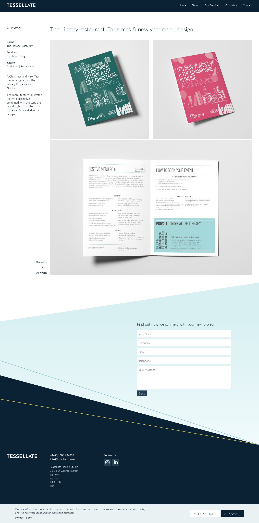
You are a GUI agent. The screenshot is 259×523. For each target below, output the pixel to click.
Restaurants (27, 66)
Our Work (231, 5)
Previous (41, 262)
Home (182, 5)
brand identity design (23, 112)
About (195, 5)
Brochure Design (17, 56)
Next (44, 267)
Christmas (13, 66)
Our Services (212, 5)
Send (142, 393)
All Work (41, 272)
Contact (247, 5)
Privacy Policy (23, 518)
